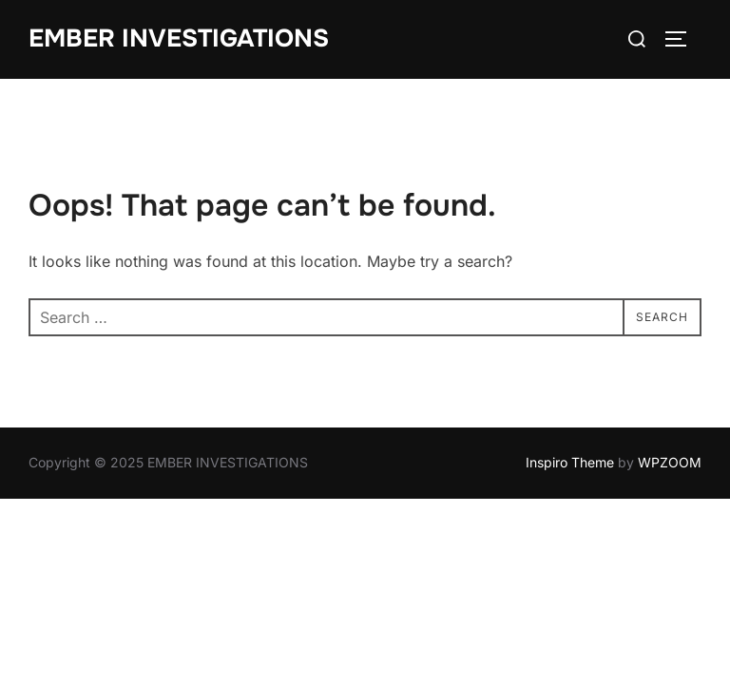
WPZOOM (669, 462)
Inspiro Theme (570, 462)
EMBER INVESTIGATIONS (179, 38)
